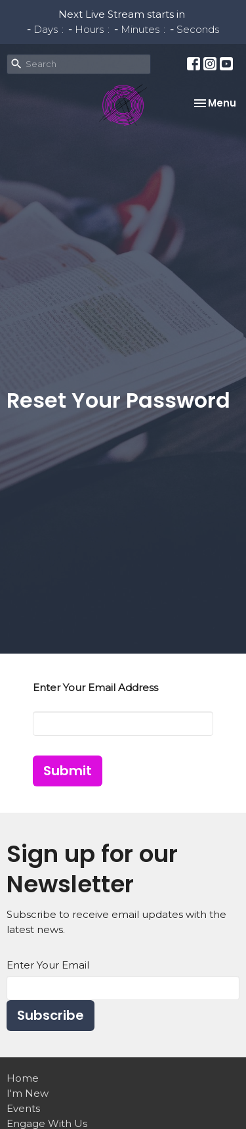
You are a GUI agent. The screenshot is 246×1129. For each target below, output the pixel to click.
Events (23, 1108)
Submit (67, 770)
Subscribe (50, 1015)
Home (23, 1078)
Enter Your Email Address (95, 687)
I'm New (28, 1093)
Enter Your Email (48, 965)
